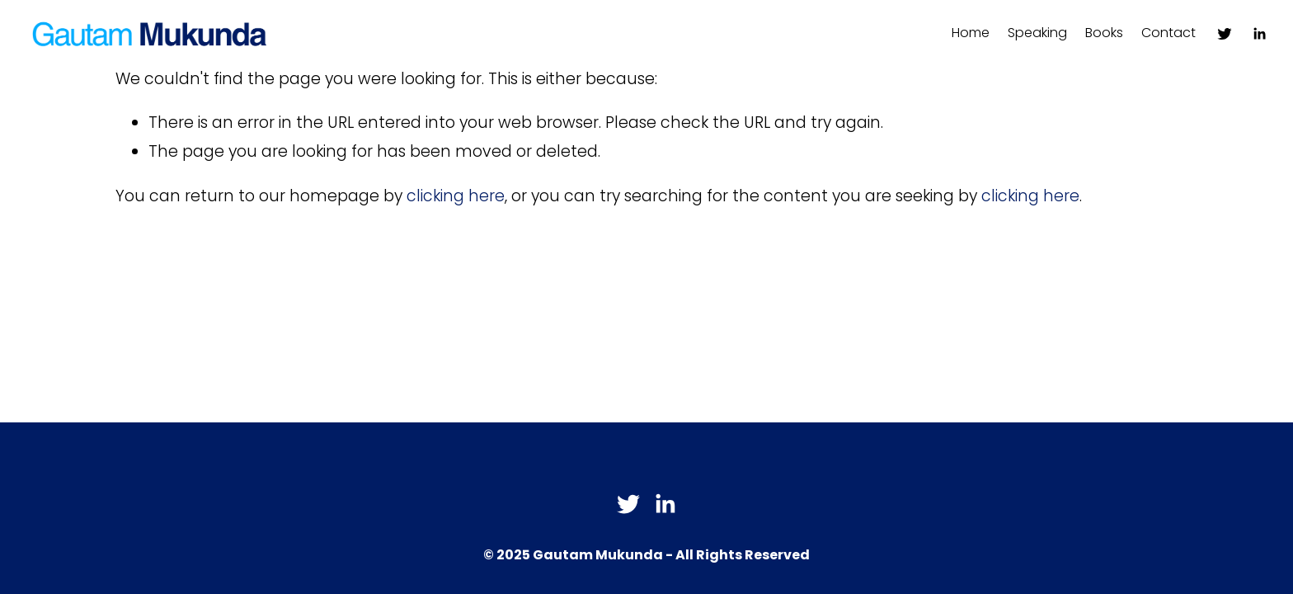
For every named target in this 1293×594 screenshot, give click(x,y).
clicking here (456, 196)
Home (971, 32)
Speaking (1037, 32)
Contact (1168, 32)
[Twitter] (1224, 34)
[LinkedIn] (1259, 34)
